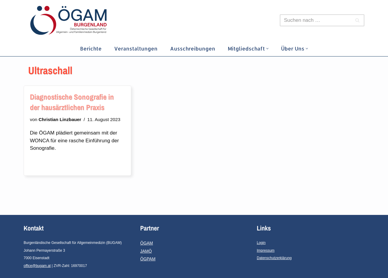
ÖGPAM (147, 258)
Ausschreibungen (192, 48)
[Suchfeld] (315, 20)
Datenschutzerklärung (274, 258)
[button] (267, 49)
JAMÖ (146, 251)
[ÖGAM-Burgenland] (70, 20)
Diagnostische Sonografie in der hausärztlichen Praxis (72, 102)
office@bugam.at (37, 266)
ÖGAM (146, 243)
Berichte (91, 48)
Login (261, 243)
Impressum (265, 250)
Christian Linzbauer (60, 119)
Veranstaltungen (136, 48)
